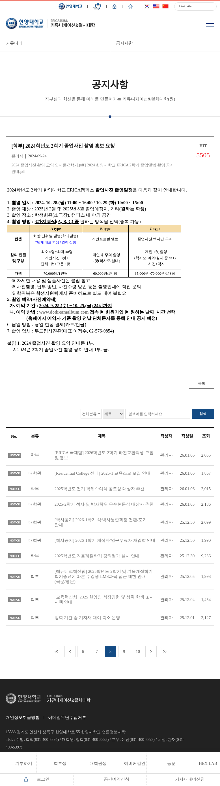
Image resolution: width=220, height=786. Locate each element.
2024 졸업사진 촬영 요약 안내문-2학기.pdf (47, 165)
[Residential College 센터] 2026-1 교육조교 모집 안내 (102, 473)
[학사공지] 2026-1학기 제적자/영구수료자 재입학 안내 (105, 540)
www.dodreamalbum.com (64, 312)
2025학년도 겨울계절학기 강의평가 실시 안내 (97, 556)
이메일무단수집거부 (67, 717)
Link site (185, 6)
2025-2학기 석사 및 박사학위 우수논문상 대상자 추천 (104, 504)
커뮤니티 (14, 43)
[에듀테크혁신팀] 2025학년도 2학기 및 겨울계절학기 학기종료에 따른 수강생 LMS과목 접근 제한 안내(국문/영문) (104, 576)
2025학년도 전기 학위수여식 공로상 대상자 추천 (100, 488)
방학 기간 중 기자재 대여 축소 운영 (87, 617)
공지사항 (124, 43)
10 (138, 651)
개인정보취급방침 (23, 717)
